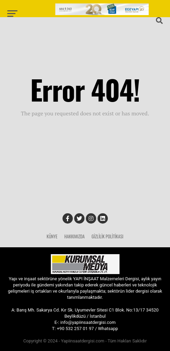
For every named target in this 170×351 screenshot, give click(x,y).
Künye (52, 236)
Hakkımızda (74, 236)
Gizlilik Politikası (107, 236)
